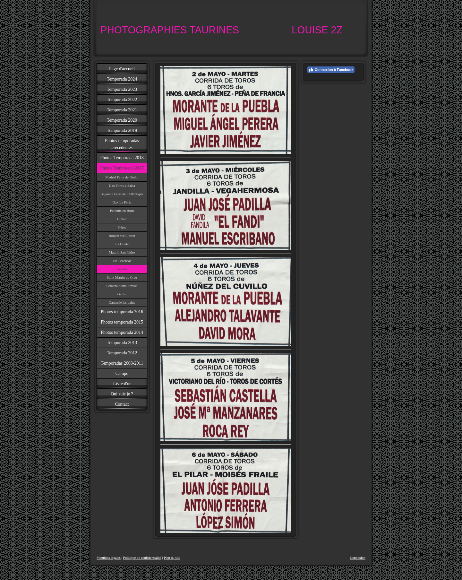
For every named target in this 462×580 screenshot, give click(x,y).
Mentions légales (109, 557)
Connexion (357, 557)
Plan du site (172, 557)
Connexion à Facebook (331, 69)
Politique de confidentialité (142, 557)
